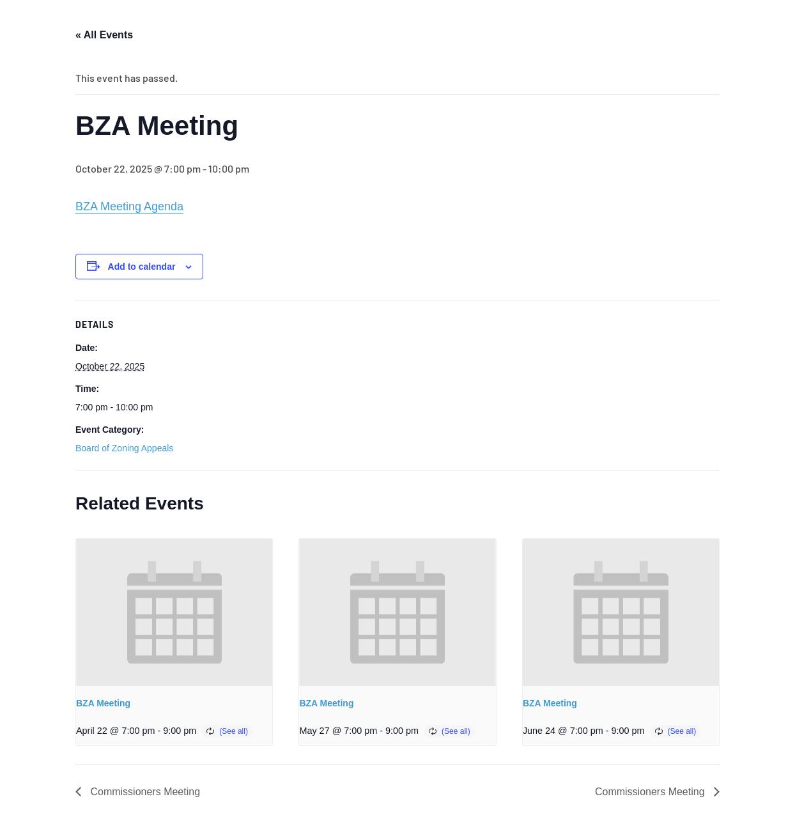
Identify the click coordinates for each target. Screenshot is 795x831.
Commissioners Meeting (144, 791)
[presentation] (174, 612)
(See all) (233, 731)
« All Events (104, 34)
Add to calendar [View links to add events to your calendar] (142, 266)
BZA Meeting (103, 703)
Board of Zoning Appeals (124, 448)
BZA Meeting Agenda (129, 206)
